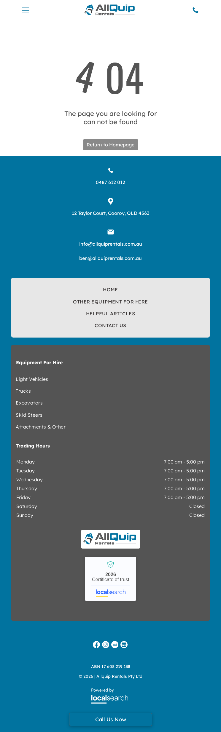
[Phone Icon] (195, 12)
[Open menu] (25, 10)
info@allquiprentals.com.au (110, 244)
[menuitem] (110, 289)
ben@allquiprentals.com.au (110, 258)
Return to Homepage (110, 145)
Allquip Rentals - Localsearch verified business (110, 579)
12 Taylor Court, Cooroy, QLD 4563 (110, 213)
